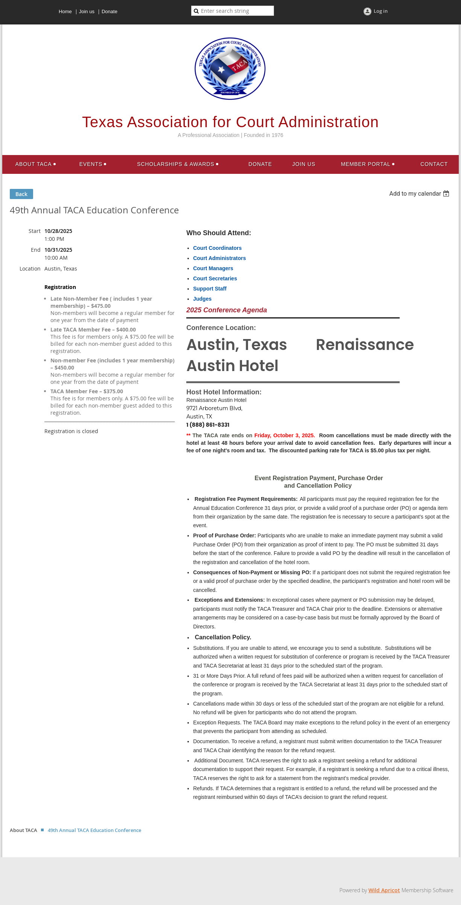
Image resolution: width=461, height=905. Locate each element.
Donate (109, 11)
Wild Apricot (384, 890)
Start (35, 230)
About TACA (23, 830)
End (36, 249)
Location (30, 268)
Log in (381, 11)
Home (65, 11)
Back (21, 194)
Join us (86, 11)
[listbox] (420, 193)
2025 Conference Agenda (226, 310)
